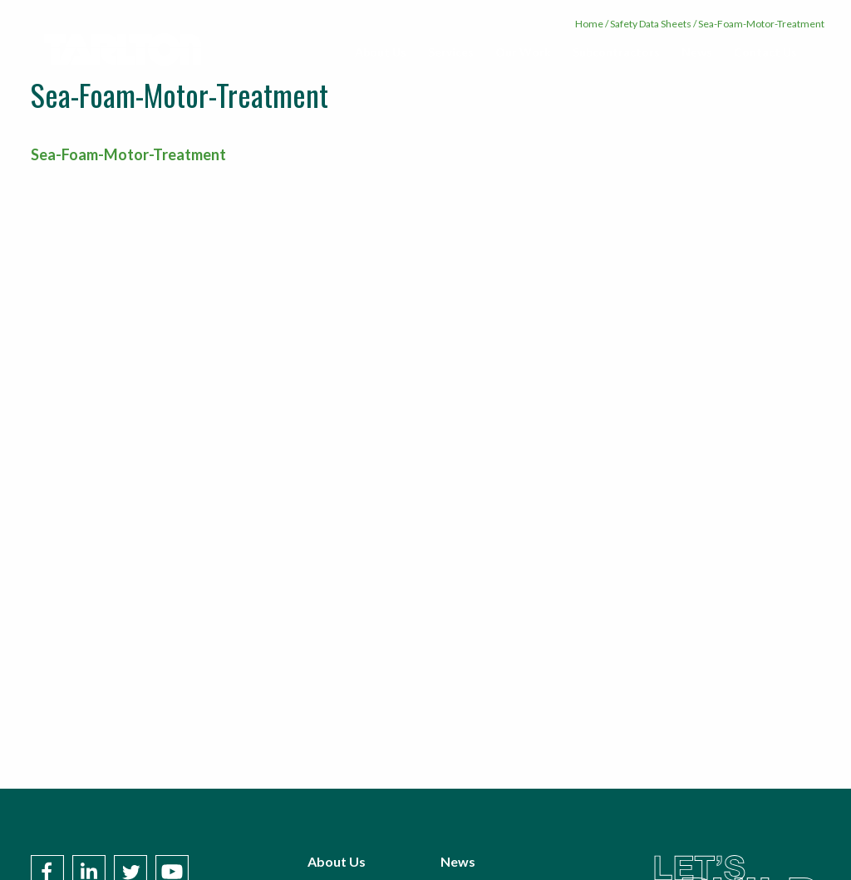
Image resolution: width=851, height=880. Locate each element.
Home (589, 23)
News (696, 52)
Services (451, 52)
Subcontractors (616, 52)
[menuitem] (380, 52)
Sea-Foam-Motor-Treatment (128, 154)
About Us (380, 52)
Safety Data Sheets (650, 23)
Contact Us (765, 52)
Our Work (523, 52)
